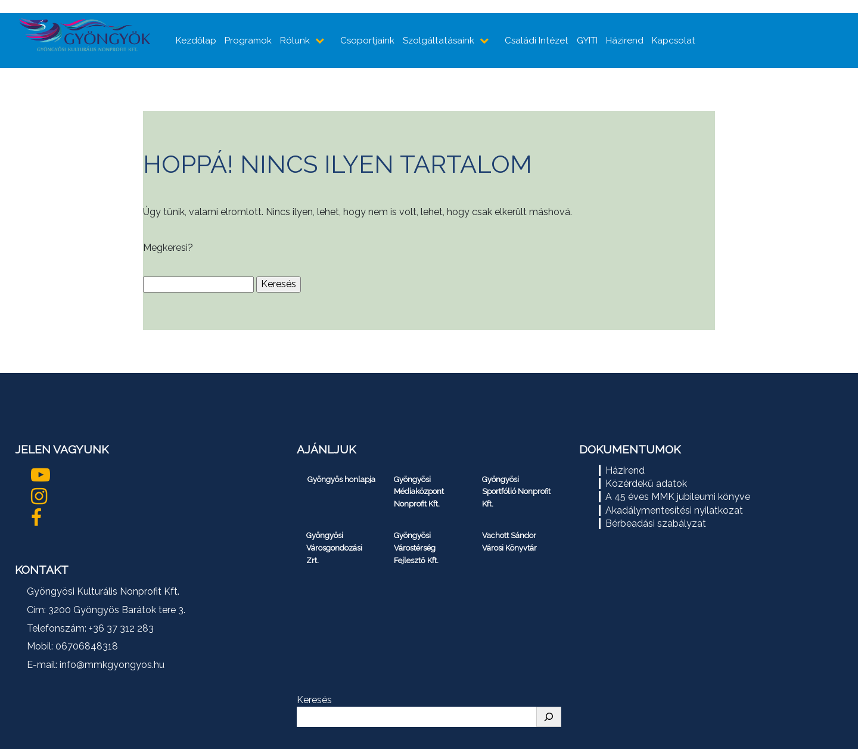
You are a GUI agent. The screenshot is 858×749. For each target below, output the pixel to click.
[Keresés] (548, 717)
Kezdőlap (196, 40)
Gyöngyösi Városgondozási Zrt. (334, 548)
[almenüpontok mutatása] (321, 40)
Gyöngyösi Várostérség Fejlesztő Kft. (416, 548)
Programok (248, 40)
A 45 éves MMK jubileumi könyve (677, 496)
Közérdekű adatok (646, 483)
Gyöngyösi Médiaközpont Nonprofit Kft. (419, 492)
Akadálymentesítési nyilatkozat (674, 510)
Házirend (625, 40)
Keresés (314, 700)
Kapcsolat (673, 40)
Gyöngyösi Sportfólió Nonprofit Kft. (516, 492)
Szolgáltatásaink (438, 40)
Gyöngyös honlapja (341, 479)
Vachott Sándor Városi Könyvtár (509, 541)
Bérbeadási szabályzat (655, 523)
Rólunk (295, 40)
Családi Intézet (536, 40)
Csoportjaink (367, 40)
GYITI (587, 40)
